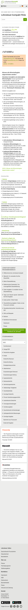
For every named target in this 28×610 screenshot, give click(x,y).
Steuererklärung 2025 (12, 60)
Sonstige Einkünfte (8, 394)
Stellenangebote (5, 568)
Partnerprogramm (6, 566)
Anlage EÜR (7, 349)
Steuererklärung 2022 (9, 58)
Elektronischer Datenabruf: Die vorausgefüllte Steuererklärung (12, 285)
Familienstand (7, 346)
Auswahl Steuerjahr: (7, 339)
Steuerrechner (5, 554)
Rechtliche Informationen (10, 319)
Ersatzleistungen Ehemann (11, 371)
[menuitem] (21, 6)
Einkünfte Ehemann (9, 359)
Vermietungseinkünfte (9, 384)
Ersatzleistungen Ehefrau (10, 375)
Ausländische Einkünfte (10, 400)
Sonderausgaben (8, 407)
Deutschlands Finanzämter (8, 551)
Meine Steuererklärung (9, 281)
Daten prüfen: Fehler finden (11, 300)
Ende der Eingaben (8, 423)
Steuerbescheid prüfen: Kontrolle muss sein (14, 309)
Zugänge (4, 202)
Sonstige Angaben (8, 416)
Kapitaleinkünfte (8, 378)
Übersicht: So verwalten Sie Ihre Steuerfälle (12, 277)
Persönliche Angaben (9, 352)
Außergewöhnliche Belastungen (12, 413)
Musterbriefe (4, 556)
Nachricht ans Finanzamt (10, 419)
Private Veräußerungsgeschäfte (12, 397)
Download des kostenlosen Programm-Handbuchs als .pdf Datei (14, 330)
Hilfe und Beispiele (8, 313)
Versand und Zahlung (7, 587)
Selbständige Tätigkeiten (10, 387)
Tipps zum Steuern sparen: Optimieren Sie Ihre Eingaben (14, 295)
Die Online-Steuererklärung (10, 3)
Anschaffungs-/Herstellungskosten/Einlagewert (13, 217)
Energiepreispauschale (9, 365)
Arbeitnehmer (7, 368)
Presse (5, 326)
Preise (2, 585)
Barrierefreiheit (5, 582)
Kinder (5, 355)
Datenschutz (4, 580)
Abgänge (4, 179)
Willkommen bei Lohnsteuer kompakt (13, 273)
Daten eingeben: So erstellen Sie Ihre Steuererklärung (13, 290)
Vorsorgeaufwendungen (10, 403)
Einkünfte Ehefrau (8, 362)
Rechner (6, 316)
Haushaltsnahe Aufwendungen (12, 410)
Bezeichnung (5, 230)
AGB (2, 577)
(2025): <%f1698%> (8, 64)
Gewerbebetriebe (8, 391)
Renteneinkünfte (8, 381)
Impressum (6, 323)
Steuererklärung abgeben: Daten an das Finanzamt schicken (14, 304)
